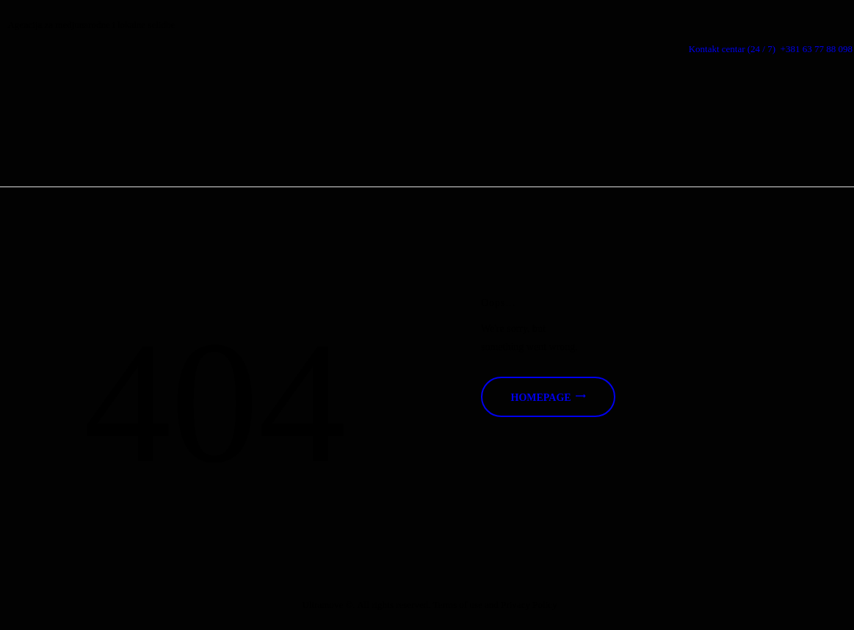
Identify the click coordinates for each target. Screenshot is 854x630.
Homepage (541, 397)
